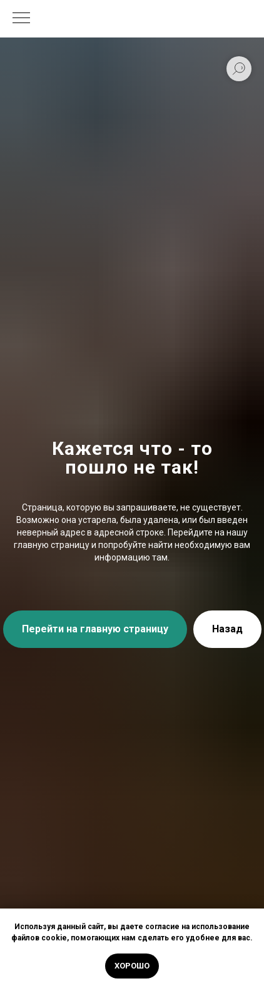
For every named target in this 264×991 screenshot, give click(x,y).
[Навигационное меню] (21, 18)
